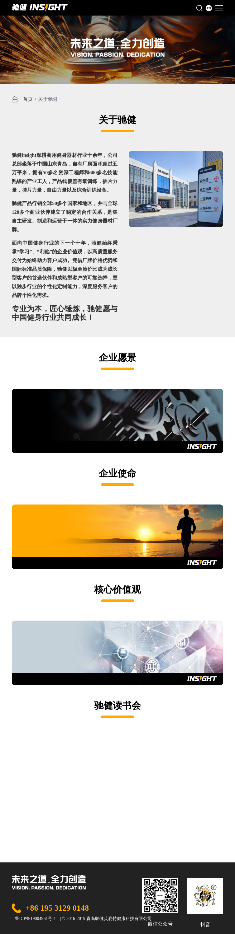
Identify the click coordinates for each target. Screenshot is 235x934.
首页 (28, 99)
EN (209, 8)
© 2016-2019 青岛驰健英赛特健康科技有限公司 (107, 918)
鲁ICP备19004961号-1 (35, 918)
